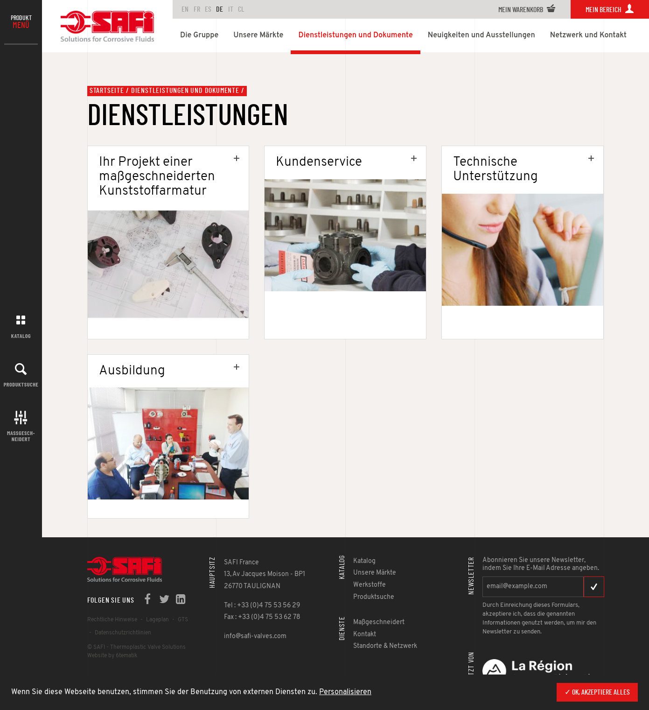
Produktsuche (21, 384)
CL (241, 9)
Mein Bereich (610, 9)
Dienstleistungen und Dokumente (185, 90)
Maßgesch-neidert (21, 435)
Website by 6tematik (112, 656)
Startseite (107, 90)
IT (230, 9)
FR (197, 9)
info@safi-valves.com (255, 636)
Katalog (21, 335)
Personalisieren (345, 692)
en (184, 9)
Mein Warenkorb (527, 9)
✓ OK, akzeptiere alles (597, 692)
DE (219, 9)
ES (208, 9)
